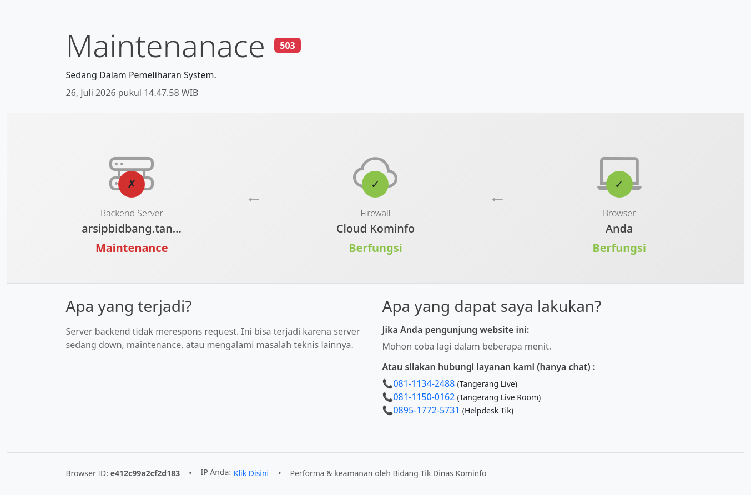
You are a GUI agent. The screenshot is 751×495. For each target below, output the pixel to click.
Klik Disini (251, 473)
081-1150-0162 (424, 397)
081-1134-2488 (424, 383)
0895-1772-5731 (426, 410)
